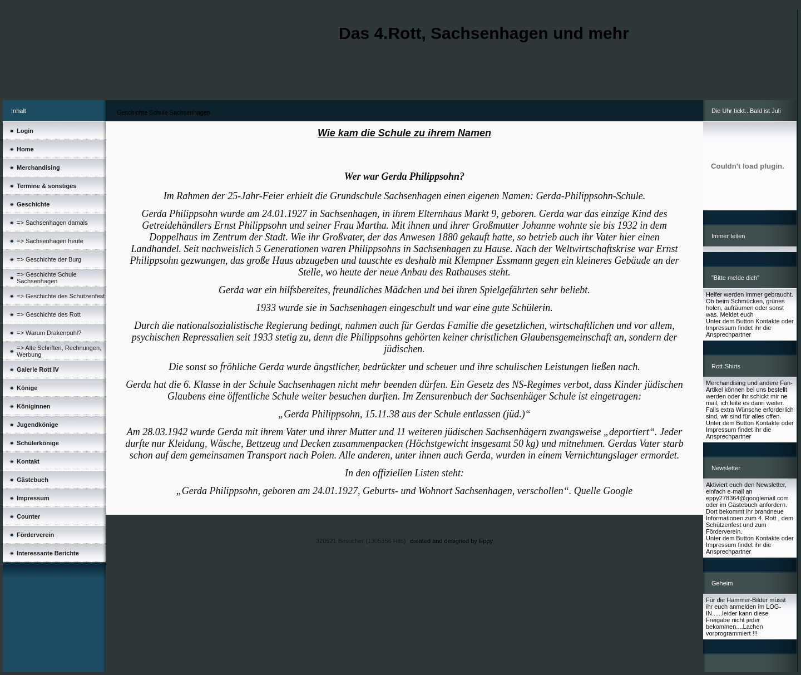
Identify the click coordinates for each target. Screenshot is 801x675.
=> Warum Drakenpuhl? (49, 332)
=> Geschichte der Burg (49, 259)
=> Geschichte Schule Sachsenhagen (47, 277)
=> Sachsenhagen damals (52, 222)
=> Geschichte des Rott (49, 314)
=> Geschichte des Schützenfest (61, 296)
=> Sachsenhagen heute (50, 241)
